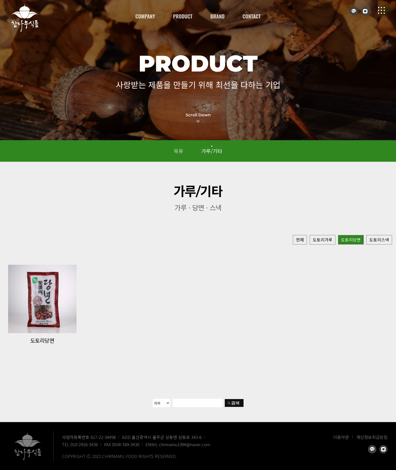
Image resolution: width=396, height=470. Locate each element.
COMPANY (145, 16)
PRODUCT (182, 16)
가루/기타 (211, 151)
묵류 (178, 151)
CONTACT (251, 16)
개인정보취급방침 (372, 437)
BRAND (217, 16)
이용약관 (341, 437)
